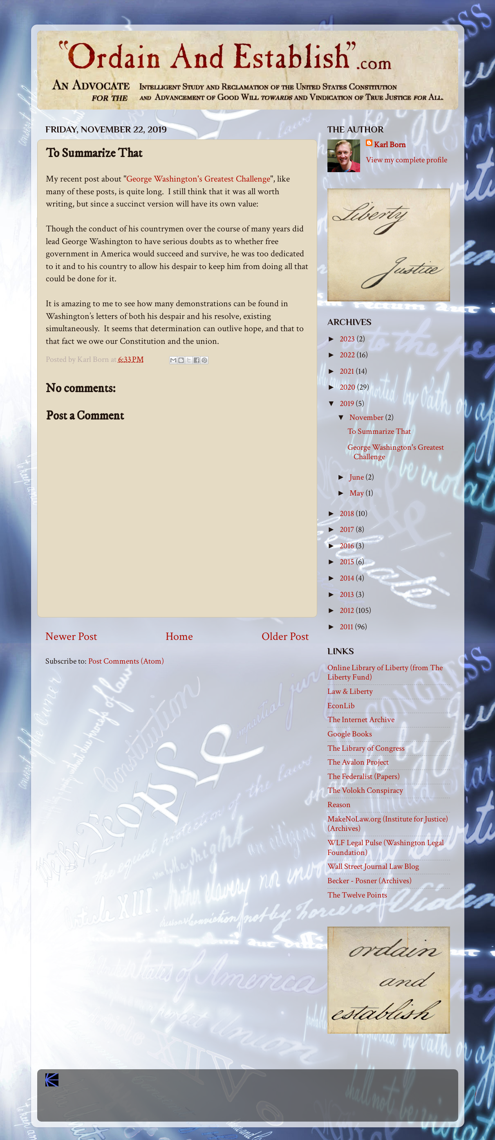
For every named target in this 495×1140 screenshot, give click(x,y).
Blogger (265, 1107)
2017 (348, 529)
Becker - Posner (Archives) (369, 880)
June (357, 477)
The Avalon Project (358, 762)
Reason (339, 804)
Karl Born (390, 144)
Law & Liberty (350, 691)
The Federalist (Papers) (363, 776)
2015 (348, 562)
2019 (348, 403)
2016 (348, 546)
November (367, 417)
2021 (348, 371)
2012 (348, 610)
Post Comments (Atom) (126, 661)
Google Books (349, 734)
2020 (348, 387)
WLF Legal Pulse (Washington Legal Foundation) (385, 847)
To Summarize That (379, 431)
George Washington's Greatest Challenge (198, 179)
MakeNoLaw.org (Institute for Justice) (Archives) (387, 824)
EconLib (341, 705)
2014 (348, 578)
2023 (348, 339)
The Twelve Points (357, 895)
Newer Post (71, 636)
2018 (348, 513)
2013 (348, 594)
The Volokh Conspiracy (365, 790)
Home (179, 636)
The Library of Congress (366, 748)
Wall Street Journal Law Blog (373, 866)
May (357, 493)
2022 (348, 355)
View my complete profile (406, 160)
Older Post (285, 636)
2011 (347, 627)
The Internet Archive (360, 719)
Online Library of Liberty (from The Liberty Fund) (385, 672)
